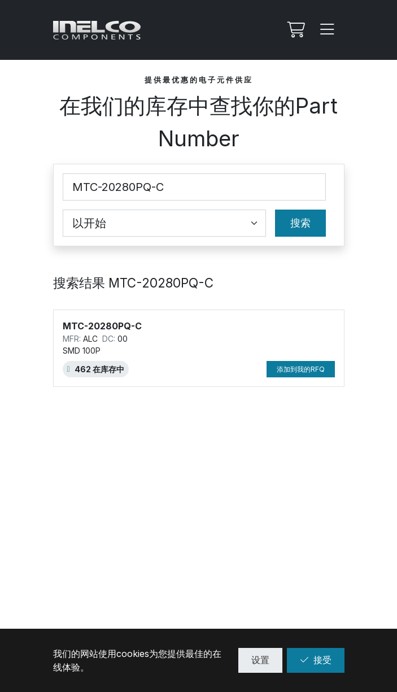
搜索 (300, 223)
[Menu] (327, 30)
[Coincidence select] (164, 223)
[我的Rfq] (295, 30)
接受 (315, 659)
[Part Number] (194, 187)
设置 (260, 659)
